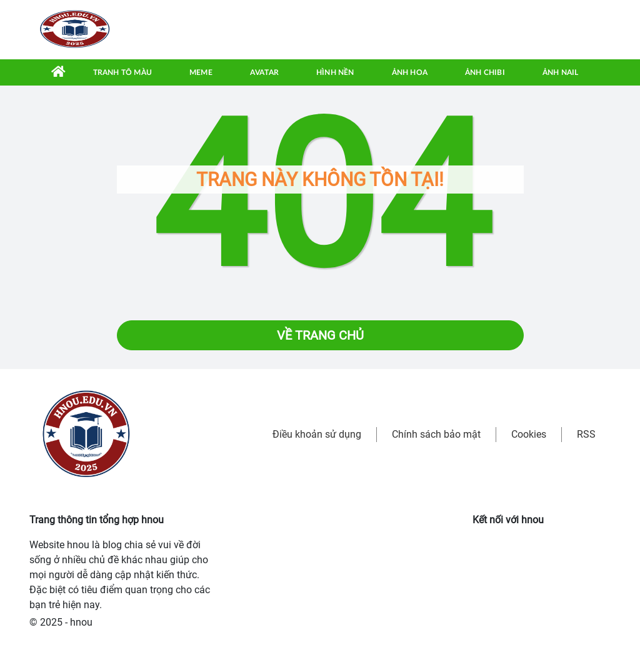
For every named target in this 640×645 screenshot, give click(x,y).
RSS (586, 434)
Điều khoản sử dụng (316, 434)
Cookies (528, 434)
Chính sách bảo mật (436, 434)
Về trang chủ (320, 335)
